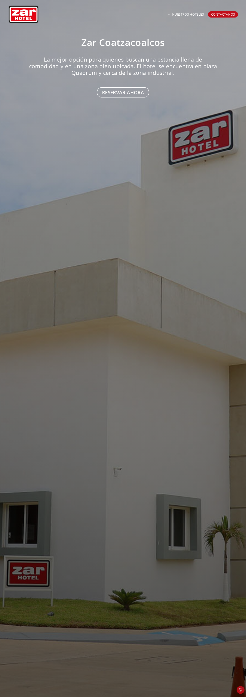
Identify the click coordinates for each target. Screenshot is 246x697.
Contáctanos (223, 14)
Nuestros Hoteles (188, 14)
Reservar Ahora (123, 92)
